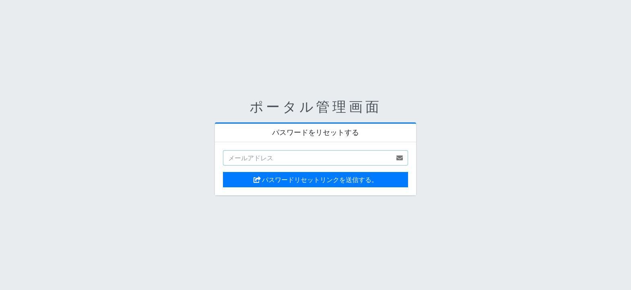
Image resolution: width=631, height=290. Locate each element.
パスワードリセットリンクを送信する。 (316, 180)
